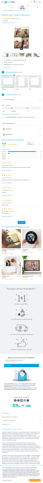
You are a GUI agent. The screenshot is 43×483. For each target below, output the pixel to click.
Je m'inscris (8, 365)
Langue (28, 142)
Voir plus (21, 222)
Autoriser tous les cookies (35, 480)
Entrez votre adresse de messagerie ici (14, 360)
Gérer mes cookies (7, 480)
